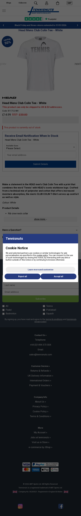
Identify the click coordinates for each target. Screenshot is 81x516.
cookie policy (42, 255)
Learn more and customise (40, 270)
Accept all (58, 276)
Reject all (22, 276)
